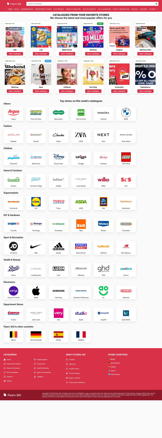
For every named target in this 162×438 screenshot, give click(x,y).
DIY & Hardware (104, 9)
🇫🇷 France (111, 408)
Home (10, 9)
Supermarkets (27, 9)
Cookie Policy (72, 406)
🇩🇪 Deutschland (114, 400)
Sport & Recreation (121, 9)
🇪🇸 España (112, 404)
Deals (16, 9)
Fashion (134, 9)
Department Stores (43, 9)
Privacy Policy (72, 410)
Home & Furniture (73, 9)
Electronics (58, 9)
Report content (73, 415)
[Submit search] (156, 4)
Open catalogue (15, 54)
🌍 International (114, 411)
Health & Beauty (89, 9)
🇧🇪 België (111, 396)
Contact (70, 397)
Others (152, 9)
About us (71, 401)
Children (143, 9)
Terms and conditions (75, 420)
